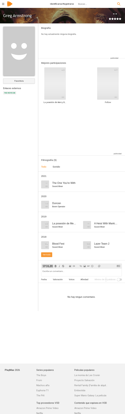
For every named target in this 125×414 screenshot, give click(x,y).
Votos (71, 279)
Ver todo (47, 254)
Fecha (44, 279)
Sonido (56, 166)
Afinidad (84, 279)
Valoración (58, 279)
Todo (43, 166)
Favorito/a (19, 81)
